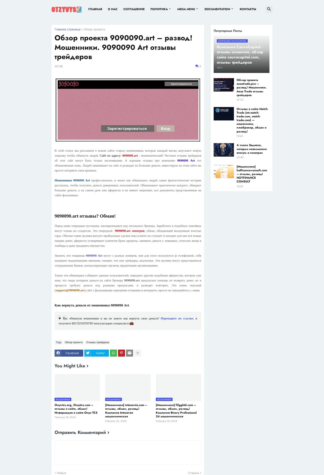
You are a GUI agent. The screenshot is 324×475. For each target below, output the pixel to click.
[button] (269, 9)
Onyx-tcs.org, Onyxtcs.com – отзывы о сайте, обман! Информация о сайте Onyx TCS (76, 408)
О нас (113, 9)
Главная (95, 9)
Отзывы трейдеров (97, 342)
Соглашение (134, 9)
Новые (61, 473)
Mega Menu (186, 9)
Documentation (217, 9)
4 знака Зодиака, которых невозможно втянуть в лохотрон (252, 149)
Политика (159, 9)
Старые (193, 473)
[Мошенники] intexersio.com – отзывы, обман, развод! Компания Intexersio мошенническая (126, 410)
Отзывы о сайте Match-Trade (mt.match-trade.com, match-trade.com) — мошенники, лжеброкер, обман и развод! (252, 120)
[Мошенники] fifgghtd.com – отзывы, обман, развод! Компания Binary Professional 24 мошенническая (176, 410)
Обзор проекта (94, 29)
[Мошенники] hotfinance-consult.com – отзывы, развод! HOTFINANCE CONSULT (252, 174)
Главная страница (67, 29)
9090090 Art (94, 255)
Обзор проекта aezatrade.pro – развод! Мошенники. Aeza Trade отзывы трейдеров (252, 87)
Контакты (248, 9)
